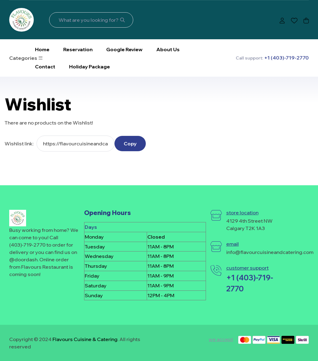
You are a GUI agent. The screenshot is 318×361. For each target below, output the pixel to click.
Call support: (272, 58)
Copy (130, 143)
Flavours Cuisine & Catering (85, 339)
